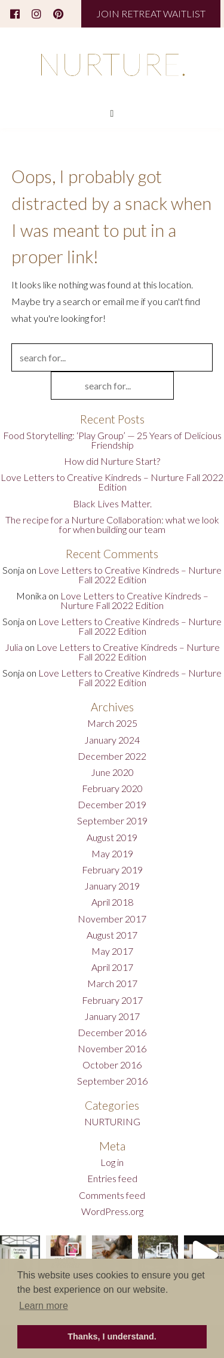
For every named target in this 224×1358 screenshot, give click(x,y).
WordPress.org (112, 1211)
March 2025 (112, 723)
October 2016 (112, 1064)
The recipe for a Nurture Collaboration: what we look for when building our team (112, 524)
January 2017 (112, 1016)
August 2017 (112, 934)
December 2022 (112, 756)
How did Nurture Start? (112, 461)
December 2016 (112, 1032)
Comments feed (112, 1195)
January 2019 (112, 885)
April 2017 (112, 967)
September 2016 (112, 1080)
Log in (112, 1162)
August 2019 (112, 837)
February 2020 (112, 788)
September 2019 (112, 820)
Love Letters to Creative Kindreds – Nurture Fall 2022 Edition (112, 481)
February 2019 (112, 869)
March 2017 (112, 983)
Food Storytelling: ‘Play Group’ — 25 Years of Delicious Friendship (112, 440)
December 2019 (112, 804)
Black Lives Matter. (112, 503)
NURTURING (112, 1121)
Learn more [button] (43, 1306)
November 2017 (112, 918)
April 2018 (112, 902)
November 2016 (112, 1048)
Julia (14, 647)
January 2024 (112, 739)
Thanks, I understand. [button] (112, 1336)
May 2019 (112, 853)
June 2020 (112, 772)
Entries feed (112, 1178)
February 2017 (112, 1000)
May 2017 (112, 951)
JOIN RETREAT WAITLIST (150, 13)
